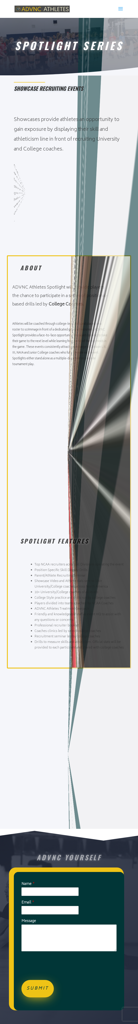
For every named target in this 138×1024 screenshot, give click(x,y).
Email (27, 902)
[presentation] (55, 972)
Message (28, 921)
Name (28, 884)
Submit (38, 988)
